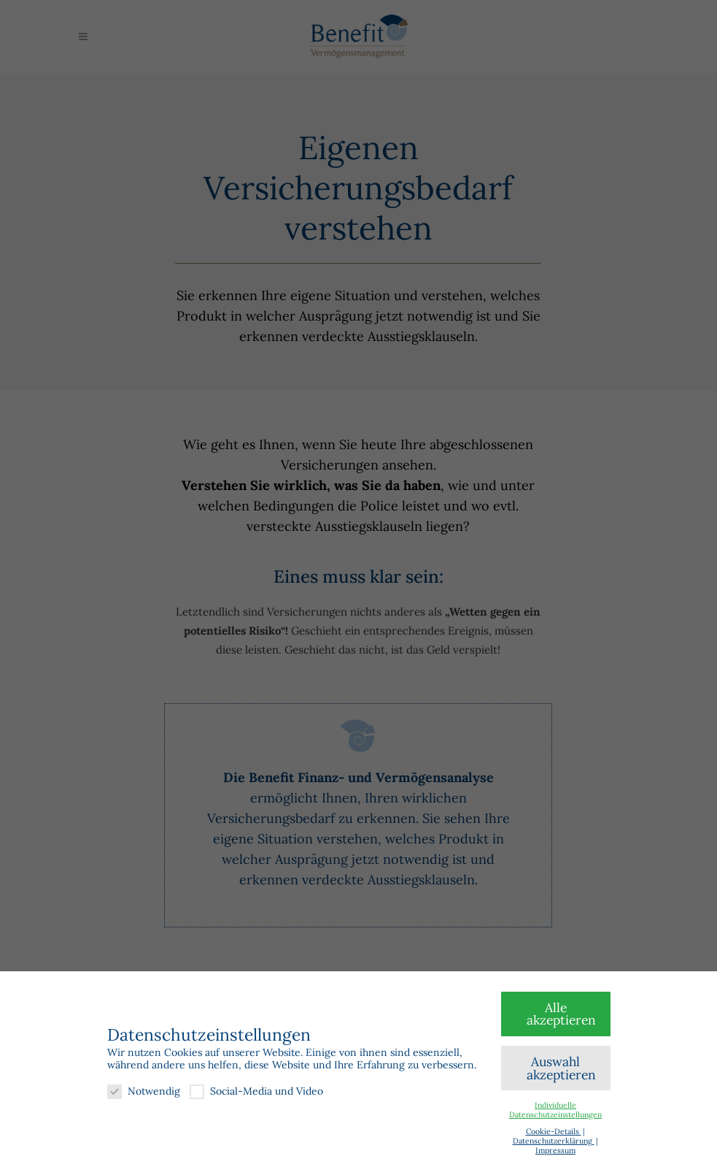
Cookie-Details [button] (553, 1131)
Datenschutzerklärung (553, 1141)
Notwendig (143, 1091)
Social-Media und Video (256, 1091)
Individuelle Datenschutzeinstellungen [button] (555, 1109)
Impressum (555, 1150)
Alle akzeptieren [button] (561, 1014)
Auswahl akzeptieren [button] (561, 1068)
